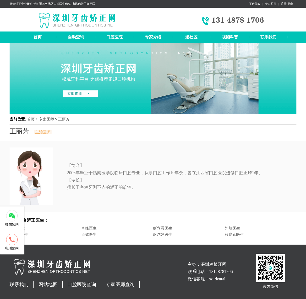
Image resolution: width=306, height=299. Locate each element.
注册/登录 (287, 3)
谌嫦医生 (89, 234)
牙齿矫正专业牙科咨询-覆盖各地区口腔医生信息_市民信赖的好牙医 (52, 3)
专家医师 (270, 3)
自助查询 (76, 37)
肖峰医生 (89, 228)
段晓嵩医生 (234, 234)
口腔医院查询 (81, 284)
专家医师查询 (120, 284)
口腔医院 (114, 37)
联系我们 (268, 37)
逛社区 (191, 37)
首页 (37, 37)
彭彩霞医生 (162, 228)
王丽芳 (64, 119)
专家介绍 (153, 37)
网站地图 (48, 284)
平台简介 (255, 3)
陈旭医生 (232, 228)
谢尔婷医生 (162, 234)
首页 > (33, 119)
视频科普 (230, 37)
